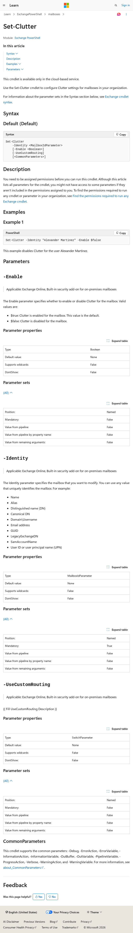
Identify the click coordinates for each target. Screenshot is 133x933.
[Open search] (116, 5)
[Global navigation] (4, 5)
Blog (52, 921)
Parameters (15, 69)
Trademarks (69, 927)
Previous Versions (34, 921)
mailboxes (54, 14)
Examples (13, 64)
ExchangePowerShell (29, 14)
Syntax (12, 53)
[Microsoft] (66, 5)
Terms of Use (49, 927)
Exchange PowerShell (27, 38)
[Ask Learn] (119, 14)
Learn (7, 14)
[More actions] (126, 14)
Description (13, 59)
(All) (8, 392)
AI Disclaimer (11, 921)
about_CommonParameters (22, 867)
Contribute (69, 921)
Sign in (125, 5)
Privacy (85, 921)
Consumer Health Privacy (18, 927)
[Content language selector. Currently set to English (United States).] (21, 912)
